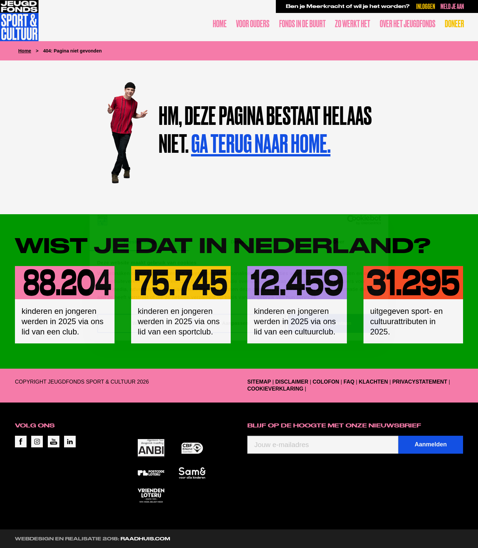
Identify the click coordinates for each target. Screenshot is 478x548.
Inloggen (425, 6)
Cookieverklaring (275, 389)
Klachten (373, 382)
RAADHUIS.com (145, 538)
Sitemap (259, 382)
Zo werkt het (352, 23)
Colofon (326, 382)
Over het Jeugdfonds (408, 23)
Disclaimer (291, 382)
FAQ (349, 382)
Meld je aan (452, 6)
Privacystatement (419, 382)
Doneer (454, 23)
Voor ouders (253, 23)
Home (220, 23)
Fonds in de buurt (302, 23)
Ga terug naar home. (261, 143)
